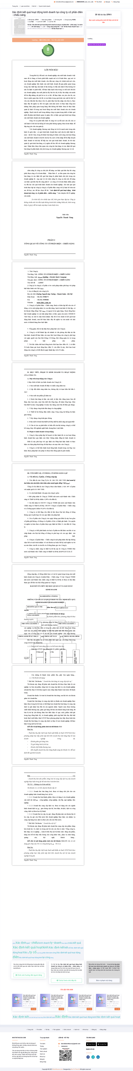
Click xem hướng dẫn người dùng (29, 975)
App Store (91, 1044)
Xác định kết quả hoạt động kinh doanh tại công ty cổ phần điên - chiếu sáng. (47, 13)
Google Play (102, 1044)
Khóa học (85, 1029)
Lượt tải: (51, 21)
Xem (33, 1009)
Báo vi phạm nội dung (104, 980)
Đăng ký (107, 2)
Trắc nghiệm (56, 1029)
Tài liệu (48, 1029)
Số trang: (57, 19)
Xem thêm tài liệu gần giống (96, 44)
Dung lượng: (70, 19)
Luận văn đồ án (25, 6)
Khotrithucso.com (58, 1069)
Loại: (30, 21)
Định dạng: (45, 19)
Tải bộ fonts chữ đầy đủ (66, 980)
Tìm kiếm (39, 1029)
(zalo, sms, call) (84, 2)
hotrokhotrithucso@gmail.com (64, 2)
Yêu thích (98, 2)
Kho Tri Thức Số (75, 1069)
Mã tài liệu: (33, 19)
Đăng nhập (115, 2)
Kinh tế (34, 6)
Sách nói (77, 1029)
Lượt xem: (41, 21)
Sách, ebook (67, 1029)
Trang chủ (15, 6)
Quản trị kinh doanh (44, 6)
